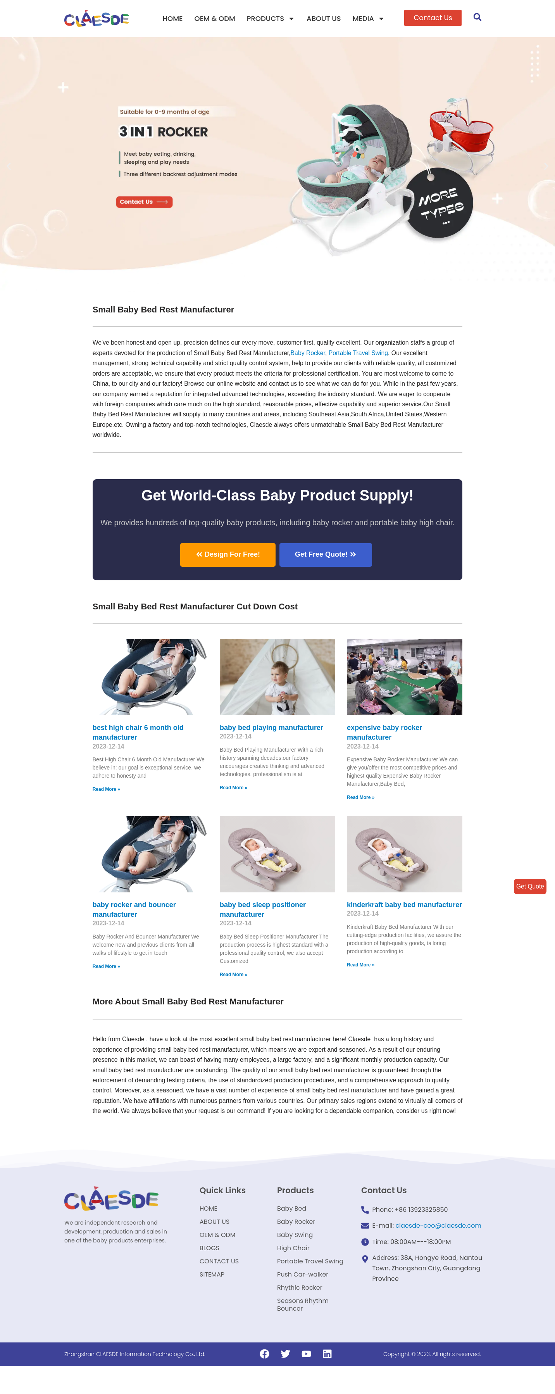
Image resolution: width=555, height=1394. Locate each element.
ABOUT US (324, 18)
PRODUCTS (271, 18)
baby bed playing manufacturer (271, 730)
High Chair (293, 1269)
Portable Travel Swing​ (362, 353)
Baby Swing (295, 1254)
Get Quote (529, 886)
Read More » (106, 792)
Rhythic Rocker (299, 1313)
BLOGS (209, 1269)
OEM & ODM (215, 18)
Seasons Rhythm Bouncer (303, 1332)
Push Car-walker (302, 1298)
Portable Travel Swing (310, 1284)
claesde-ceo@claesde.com (438, 1241)
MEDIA (369, 18)
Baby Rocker (311, 353)
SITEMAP (212, 1298)
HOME (172, 18)
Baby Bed (291, 1225)
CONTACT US (219, 1284)
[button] (433, 18)
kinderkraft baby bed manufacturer (404, 907)
